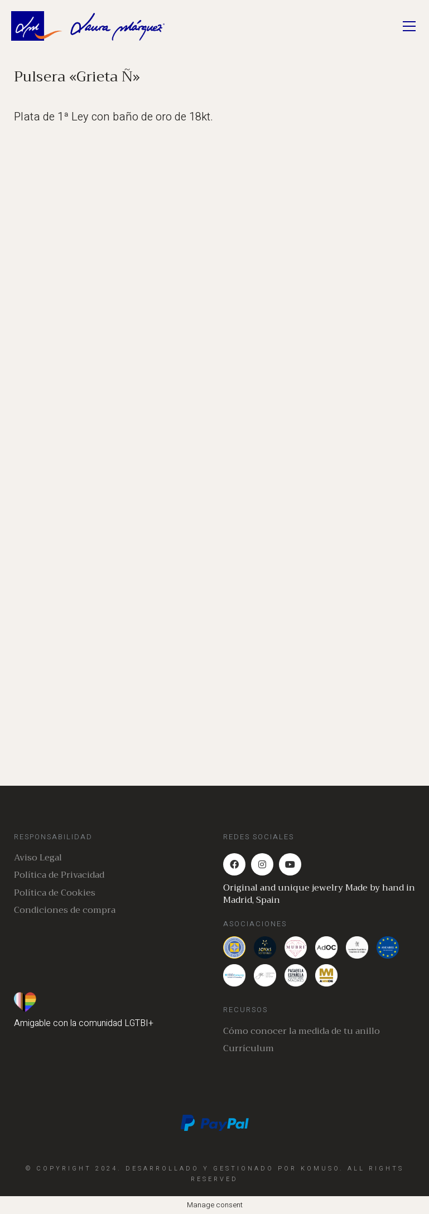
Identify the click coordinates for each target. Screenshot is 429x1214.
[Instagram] (262, 864)
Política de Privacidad (59, 875)
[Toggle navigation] (409, 26)
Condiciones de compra (64, 910)
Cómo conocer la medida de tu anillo (301, 1031)
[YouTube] (290, 864)
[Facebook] (234, 864)
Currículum (248, 1048)
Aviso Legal (38, 857)
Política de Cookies (54, 893)
